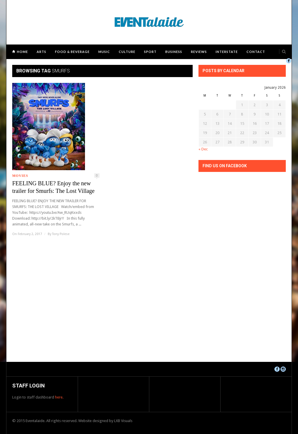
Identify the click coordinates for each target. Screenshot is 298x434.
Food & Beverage (72, 52)
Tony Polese (61, 234)
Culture (127, 52)
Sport (150, 52)
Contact (255, 52)
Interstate (227, 52)
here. (59, 397)
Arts (41, 52)
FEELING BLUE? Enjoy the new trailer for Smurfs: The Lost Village (53, 187)
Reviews (199, 52)
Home (22, 52)
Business (173, 52)
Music (104, 52)
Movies (20, 176)
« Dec (203, 149)
